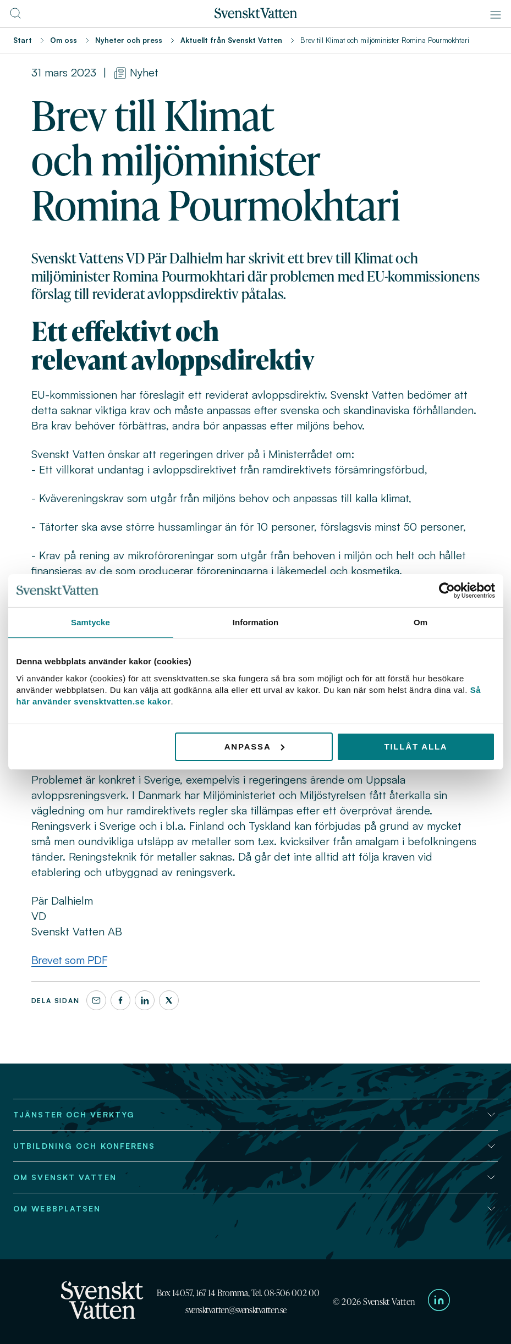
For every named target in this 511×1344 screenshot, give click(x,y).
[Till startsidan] (256, 15)
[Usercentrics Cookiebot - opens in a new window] (447, 590)
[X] (169, 1000)
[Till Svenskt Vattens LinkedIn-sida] (439, 1301)
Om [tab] (420, 622)
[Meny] (495, 14)
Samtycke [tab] (90, 622)
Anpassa (254, 746)
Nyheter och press (128, 40)
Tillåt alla (415, 746)
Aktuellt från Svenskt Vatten (231, 40)
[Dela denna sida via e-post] (96, 1000)
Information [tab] (256, 622)
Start (22, 40)
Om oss (63, 40)
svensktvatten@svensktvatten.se (236, 1310)
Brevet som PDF (69, 960)
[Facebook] (120, 1000)
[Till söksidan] (15, 16)
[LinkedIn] (145, 1000)
